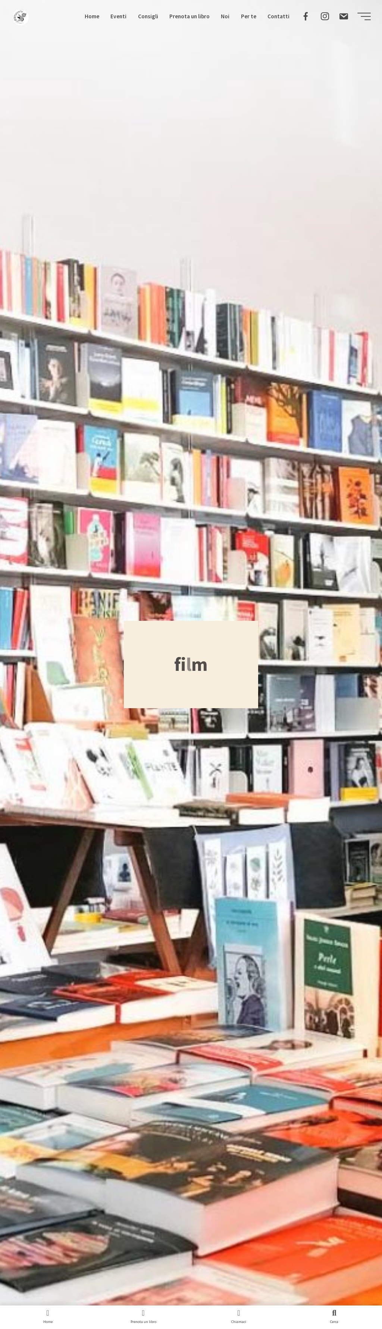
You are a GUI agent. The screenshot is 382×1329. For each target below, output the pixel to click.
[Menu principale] (364, 16)
